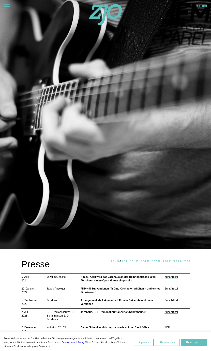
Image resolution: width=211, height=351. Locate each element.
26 (188, 261)
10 (129, 261)
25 (184, 261)
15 (148, 261)
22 (173, 261)
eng (198, 5)
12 (137, 261)
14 (144, 261)
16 (151, 261)
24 (181, 261)
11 (133, 261)
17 (155, 261)
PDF (167, 327)
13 (140, 261)
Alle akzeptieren (194, 342)
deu (204, 5)
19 (162, 261)
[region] (105, 341)
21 (170, 261)
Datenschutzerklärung (72, 342)
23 (177, 261)
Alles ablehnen (167, 342)
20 (166, 261)
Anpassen (143, 342)
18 (159, 261)
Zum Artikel (171, 276)
